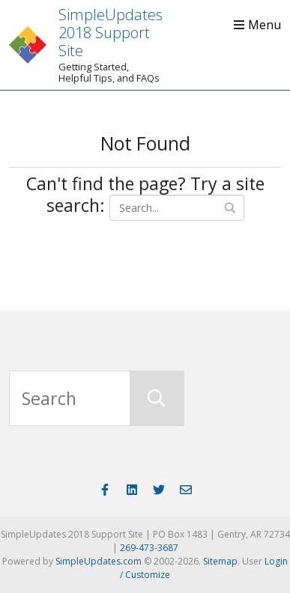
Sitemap (220, 561)
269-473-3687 (149, 547)
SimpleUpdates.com (98, 561)
